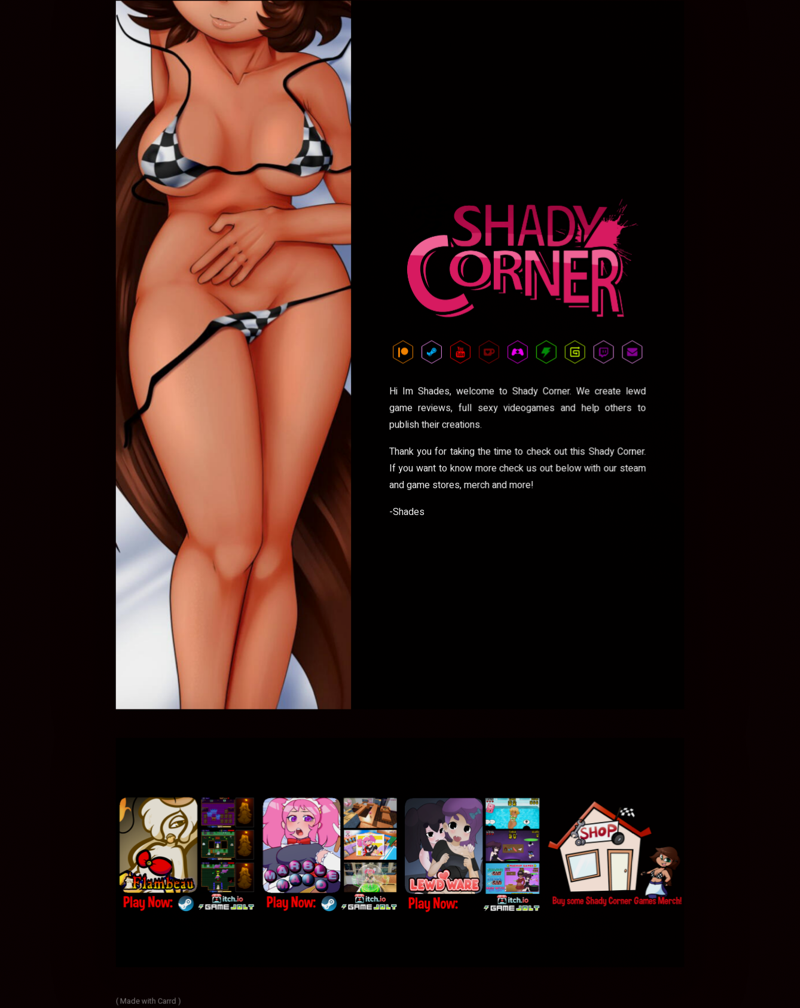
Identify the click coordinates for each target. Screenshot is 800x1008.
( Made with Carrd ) (149, 999)
